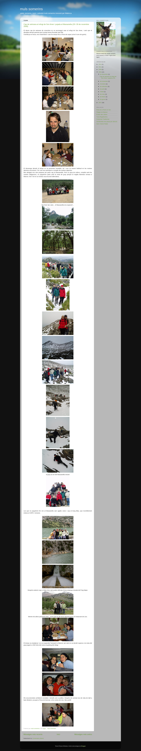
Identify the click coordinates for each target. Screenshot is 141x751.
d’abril (102, 91)
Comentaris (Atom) (38, 738)
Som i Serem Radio (102, 124)
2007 (100, 102)
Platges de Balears (102, 112)
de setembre (104, 86)
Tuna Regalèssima (101, 117)
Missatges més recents (33, 734)
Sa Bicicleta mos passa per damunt (106, 121)
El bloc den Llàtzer (101, 114)
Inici (58, 734)
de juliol (102, 89)
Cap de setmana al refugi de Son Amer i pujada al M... (108, 77)
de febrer (103, 96)
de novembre (104, 81)
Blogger (83, 746)
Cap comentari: (52, 728)
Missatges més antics (83, 734)
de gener (103, 99)
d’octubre (103, 84)
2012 (100, 64)
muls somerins (31, 9)
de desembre (104, 74)
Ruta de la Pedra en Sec (103, 110)
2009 (100, 69)
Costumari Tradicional (102, 119)
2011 (100, 67)
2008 (100, 72)
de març (102, 94)
